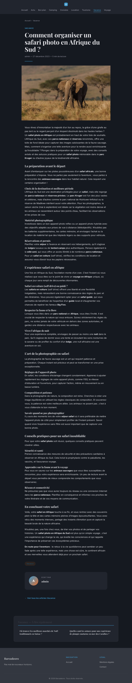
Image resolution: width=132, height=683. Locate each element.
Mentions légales (107, 662)
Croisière (64, 10)
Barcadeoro (11, 658)
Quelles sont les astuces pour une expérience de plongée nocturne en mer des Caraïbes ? (90, 632)
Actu (33, 10)
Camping (53, 10)
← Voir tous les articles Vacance (40, 598)
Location (75, 10)
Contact (103, 667)
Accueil (24, 10)
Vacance (97, 10)
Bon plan (42, 10)
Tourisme (86, 10)
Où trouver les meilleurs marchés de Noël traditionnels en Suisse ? (39, 632)
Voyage (107, 10)
